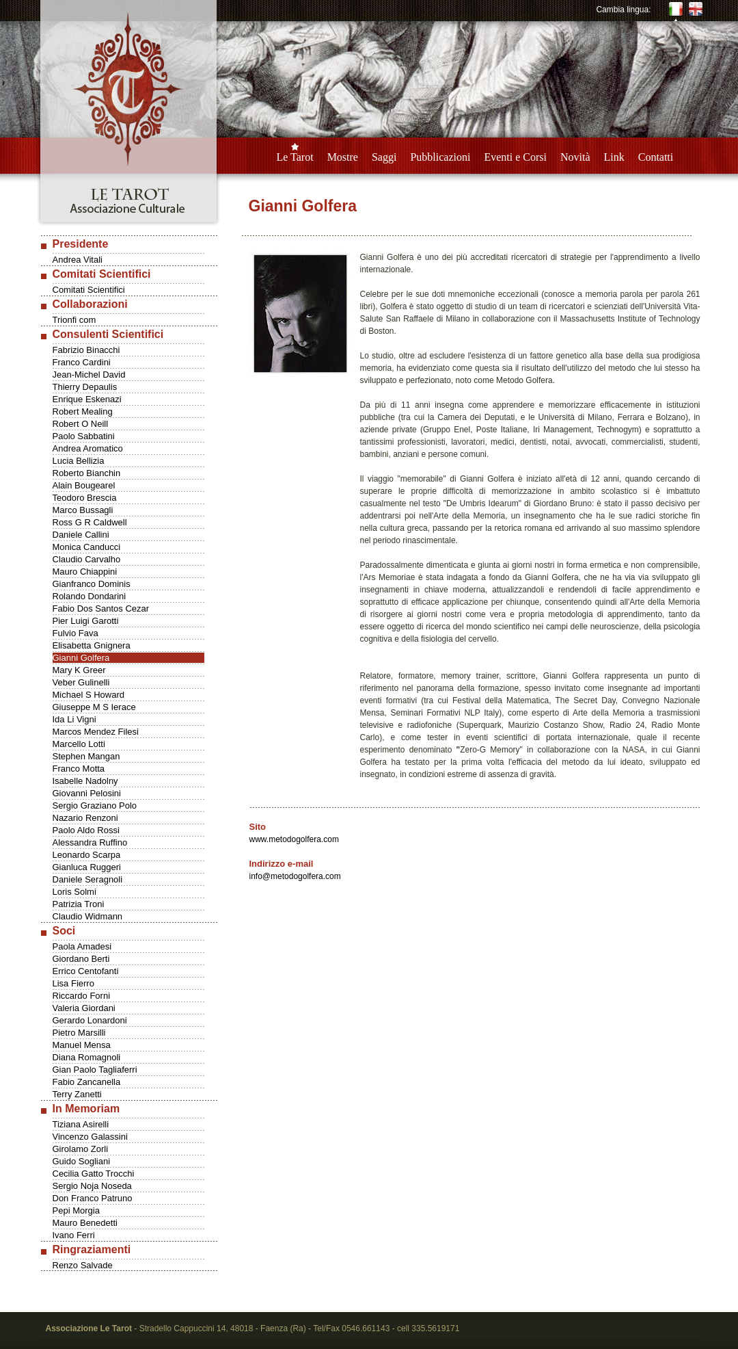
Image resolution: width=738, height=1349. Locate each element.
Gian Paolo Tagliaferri (95, 1069)
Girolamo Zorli (81, 1149)
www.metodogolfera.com (294, 839)
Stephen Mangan (86, 756)
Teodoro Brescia (85, 498)
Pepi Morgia (76, 1210)
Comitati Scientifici (89, 290)
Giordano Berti (81, 959)
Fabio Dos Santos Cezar (101, 608)
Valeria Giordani (84, 1008)
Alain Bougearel (84, 485)
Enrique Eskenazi (87, 399)
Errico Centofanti (86, 971)
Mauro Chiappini (85, 571)
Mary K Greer (79, 670)
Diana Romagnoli (87, 1057)
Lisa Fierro (73, 983)
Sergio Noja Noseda (92, 1186)
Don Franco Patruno (93, 1198)
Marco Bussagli (83, 510)
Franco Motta (79, 768)
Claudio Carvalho (87, 559)
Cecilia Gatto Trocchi (94, 1173)
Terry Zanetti (77, 1094)
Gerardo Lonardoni (90, 1020)
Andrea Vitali (77, 259)
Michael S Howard (89, 695)
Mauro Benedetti (85, 1223)
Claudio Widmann (88, 916)
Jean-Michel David (89, 374)
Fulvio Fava (75, 633)
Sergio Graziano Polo (95, 805)
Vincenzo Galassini (90, 1136)
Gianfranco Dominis (92, 584)
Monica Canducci (87, 547)
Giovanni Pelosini (87, 793)
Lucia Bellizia (79, 461)
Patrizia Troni (79, 904)
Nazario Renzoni (85, 818)
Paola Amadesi (82, 946)
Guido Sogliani (82, 1161)
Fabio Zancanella (87, 1082)
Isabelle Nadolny (85, 781)
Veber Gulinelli (81, 682)
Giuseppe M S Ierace (94, 707)
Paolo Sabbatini (84, 436)
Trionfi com (74, 320)
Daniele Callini (81, 534)
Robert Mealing (83, 411)
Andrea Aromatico (88, 448)
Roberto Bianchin (87, 473)
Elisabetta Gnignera (92, 645)
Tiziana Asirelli (81, 1124)
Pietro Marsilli (79, 1032)
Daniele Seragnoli (88, 879)
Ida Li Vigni (74, 719)
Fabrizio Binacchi (86, 350)
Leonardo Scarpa (87, 855)
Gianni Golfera (81, 658)
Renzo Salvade (83, 1265)
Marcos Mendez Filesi (96, 731)
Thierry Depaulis (85, 387)
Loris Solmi (74, 892)
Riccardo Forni (82, 996)
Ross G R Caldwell (90, 522)
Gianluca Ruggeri (87, 867)
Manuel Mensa (82, 1045)
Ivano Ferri (74, 1235)
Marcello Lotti (79, 744)
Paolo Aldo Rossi (86, 830)
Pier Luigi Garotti (86, 621)
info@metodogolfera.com (295, 876)
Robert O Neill (81, 424)
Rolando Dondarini (89, 596)
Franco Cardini (82, 362)
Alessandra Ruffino (90, 842)
